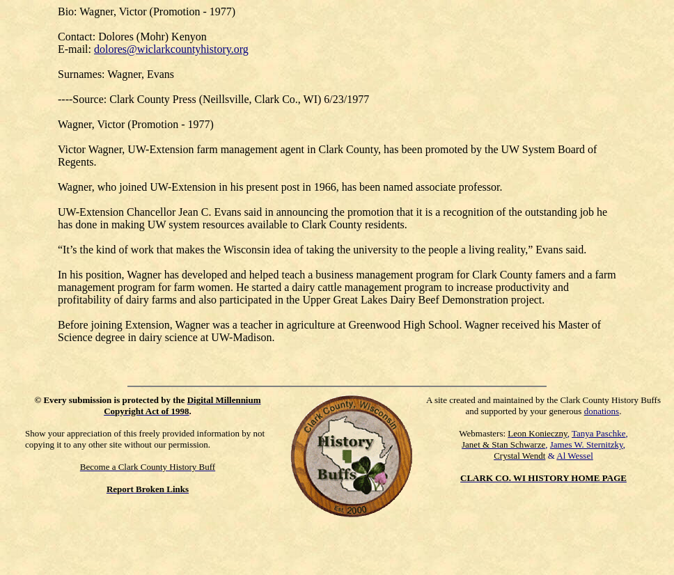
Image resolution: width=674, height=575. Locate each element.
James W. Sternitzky (586, 444)
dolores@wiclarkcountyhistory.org (171, 49)
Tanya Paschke (598, 433)
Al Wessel (574, 455)
